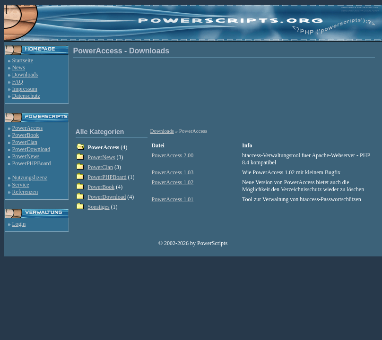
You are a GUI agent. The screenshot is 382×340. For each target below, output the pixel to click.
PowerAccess (27, 128)
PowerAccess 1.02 (173, 182)
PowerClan (24, 142)
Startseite (23, 60)
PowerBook (25, 135)
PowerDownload (31, 149)
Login (19, 224)
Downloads (25, 74)
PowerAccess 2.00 (173, 155)
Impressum (24, 88)
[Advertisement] (226, 91)
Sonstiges (99, 207)
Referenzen (25, 191)
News (18, 67)
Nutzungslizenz (30, 177)
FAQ (17, 81)
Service (20, 184)
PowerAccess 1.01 (173, 199)
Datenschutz (26, 96)
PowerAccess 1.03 (173, 172)
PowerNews (26, 156)
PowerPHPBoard (31, 163)
